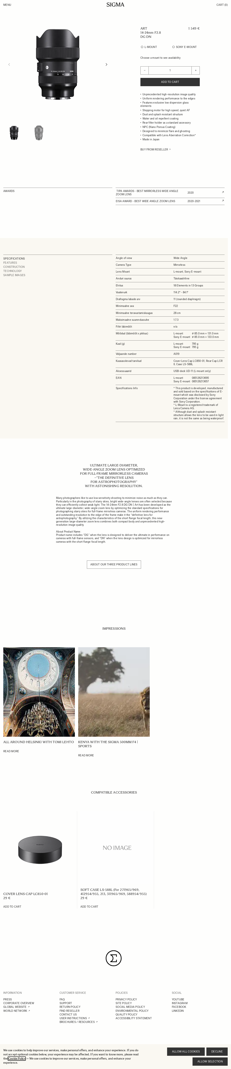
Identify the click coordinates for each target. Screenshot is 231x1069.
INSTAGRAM (180, 1003)
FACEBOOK (179, 1006)
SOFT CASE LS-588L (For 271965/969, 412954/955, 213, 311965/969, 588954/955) (113, 892)
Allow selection (210, 1061)
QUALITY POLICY (127, 1014)
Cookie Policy (16, 1058)
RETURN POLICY (70, 1006)
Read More (11, 751)
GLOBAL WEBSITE (15, 1006)
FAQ (62, 999)
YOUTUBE (178, 999)
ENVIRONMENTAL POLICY (132, 1010)
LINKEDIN (178, 1010)
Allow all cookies (186, 1051)
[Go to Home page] (115, 4)
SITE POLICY (124, 1003)
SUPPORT (66, 1003)
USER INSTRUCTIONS (73, 1018)
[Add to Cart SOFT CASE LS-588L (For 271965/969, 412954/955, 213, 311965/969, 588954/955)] (89, 906)
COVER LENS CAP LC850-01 (25, 894)
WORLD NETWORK (15, 1010)
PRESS (7, 999)
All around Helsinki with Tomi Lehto (38, 742)
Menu (7, 4)
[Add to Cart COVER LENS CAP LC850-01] (12, 906)
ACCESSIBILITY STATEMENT (134, 1018)
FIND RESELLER (69, 1010)
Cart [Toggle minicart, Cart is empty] (222, 4)
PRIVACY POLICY (126, 999)
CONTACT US (68, 1014)
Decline (217, 1051)
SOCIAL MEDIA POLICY (130, 1006)
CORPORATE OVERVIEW (18, 1003)
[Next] (106, 64)
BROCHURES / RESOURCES (77, 1022)
